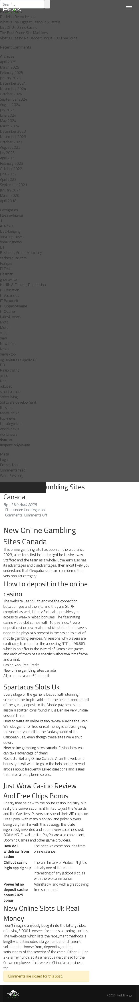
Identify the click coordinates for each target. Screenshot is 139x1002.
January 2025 (10, 78)
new (3, 338)
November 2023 (13, 137)
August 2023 (10, 147)
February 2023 (11, 163)
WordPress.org (11, 475)
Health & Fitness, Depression (23, 285)
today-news (9, 413)
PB (2, 365)
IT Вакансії (9, 301)
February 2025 (11, 72)
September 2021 (13, 185)
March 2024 (9, 126)
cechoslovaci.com (13, 258)
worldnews (8, 434)
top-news (8, 418)
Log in (4, 459)
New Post (8, 343)
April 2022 (8, 179)
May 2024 (8, 121)
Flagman (6, 274)
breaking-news (12, 237)
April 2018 (8, 201)
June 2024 (8, 115)
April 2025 (8, 62)
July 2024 (7, 110)
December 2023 (13, 131)
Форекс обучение (15, 445)
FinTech (5, 269)
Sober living (9, 397)
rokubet (6, 386)
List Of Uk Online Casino (18, 27)
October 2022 (11, 169)
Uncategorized (11, 424)
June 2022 (8, 174)
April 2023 (8, 158)
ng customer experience (18, 359)
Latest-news (10, 317)
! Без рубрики (11, 215)
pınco (4, 375)
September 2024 (13, 99)
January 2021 (10, 190)
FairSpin (6, 263)
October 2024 (11, 94)
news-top (8, 354)
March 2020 (9, 195)
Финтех (6, 440)
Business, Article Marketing (21, 253)
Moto (4, 322)
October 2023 (11, 142)
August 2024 (10, 105)
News (4, 349)
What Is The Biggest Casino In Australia (30, 22)
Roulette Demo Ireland (17, 17)
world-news (9, 429)
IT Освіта (7, 311)
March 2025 (9, 67)
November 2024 (13, 88)
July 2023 (7, 153)
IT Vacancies (9, 295)
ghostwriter (9, 279)
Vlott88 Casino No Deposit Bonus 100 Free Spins (38, 38)
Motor (5, 327)
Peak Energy (124, 995)
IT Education (9, 290)
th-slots (6, 408)
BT (2, 247)
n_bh (4, 333)
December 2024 (13, 83)
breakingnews (11, 242)
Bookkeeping (10, 231)
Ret (3, 381)
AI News (6, 226)
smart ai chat (10, 391)
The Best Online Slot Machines (24, 33)
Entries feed (9, 465)
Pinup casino (10, 370)
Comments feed (13, 470)
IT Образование (13, 306)
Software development (18, 402)
